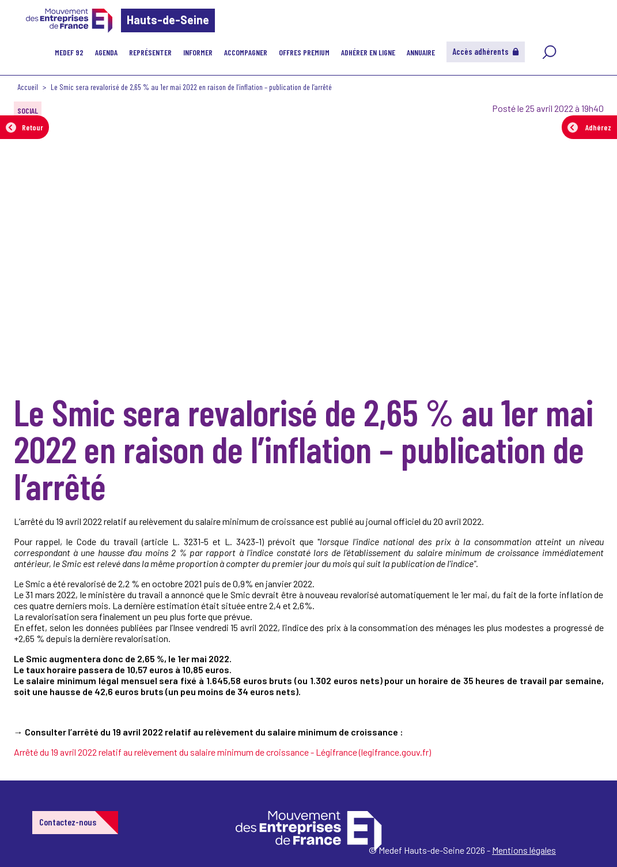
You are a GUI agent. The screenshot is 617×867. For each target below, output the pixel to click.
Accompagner (245, 52)
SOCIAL (27, 110)
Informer (198, 52)
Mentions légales (524, 850)
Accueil (27, 87)
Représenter (150, 52)
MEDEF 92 (69, 52)
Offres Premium (304, 52)
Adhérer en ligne (368, 52)
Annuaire (421, 52)
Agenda (106, 52)
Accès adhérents (485, 51)
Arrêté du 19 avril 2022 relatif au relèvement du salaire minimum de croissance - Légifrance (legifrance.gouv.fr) (222, 751)
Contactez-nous (67, 821)
